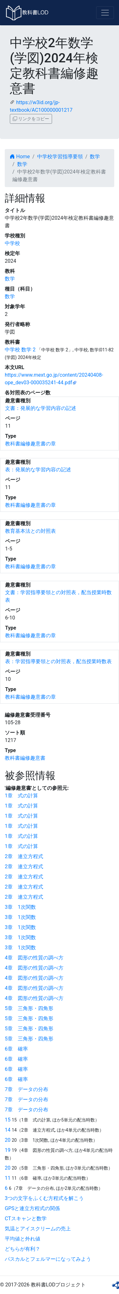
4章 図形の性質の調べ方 (34, 958)
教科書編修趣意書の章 (30, 444)
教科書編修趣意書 (25, 758)
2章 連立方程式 (24, 856)
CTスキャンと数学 (26, 1218)
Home (20, 157)
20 (7, 1140)
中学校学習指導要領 (60, 157)
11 (7, 1178)
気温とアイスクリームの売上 (38, 1229)
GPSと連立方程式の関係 (32, 1208)
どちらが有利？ (22, 1249)
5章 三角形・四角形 (29, 1008)
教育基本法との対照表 (30, 531)
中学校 (12, 243)
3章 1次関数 (20, 907)
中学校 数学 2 (20, 350)
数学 (95, 157)
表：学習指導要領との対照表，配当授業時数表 (58, 661)
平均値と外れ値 (22, 1239)
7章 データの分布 (26, 1089)
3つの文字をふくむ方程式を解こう (44, 1198)
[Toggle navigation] (105, 12)
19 (7, 1150)
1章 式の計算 (21, 796)
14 (7, 1130)
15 (7, 1120)
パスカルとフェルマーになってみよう (48, 1259)
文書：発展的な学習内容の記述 (40, 408)
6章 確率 (16, 1049)
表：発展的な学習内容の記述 (38, 470)
